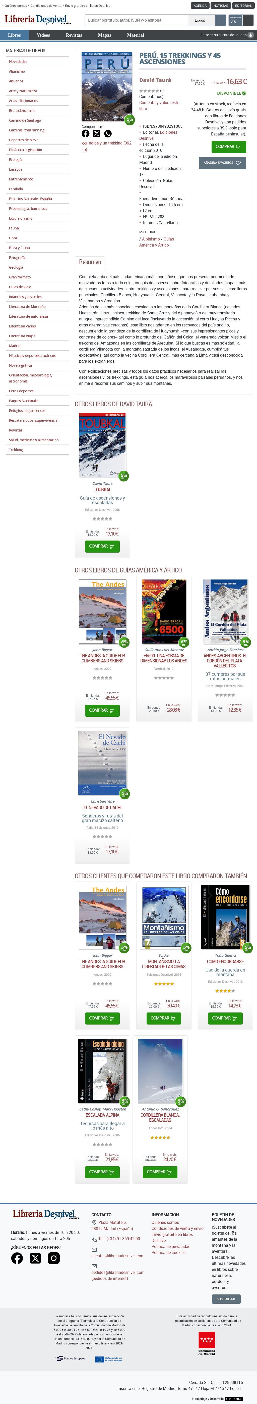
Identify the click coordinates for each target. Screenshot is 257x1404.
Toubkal (102, 489)
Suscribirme (226, 1299)
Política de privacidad (171, 1246)
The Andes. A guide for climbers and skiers (102, 658)
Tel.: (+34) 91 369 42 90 (115, 1238)
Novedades (18, 61)
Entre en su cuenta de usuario (227, 34)
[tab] (90, 263)
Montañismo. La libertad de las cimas (163, 964)
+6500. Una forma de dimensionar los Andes (163, 658)
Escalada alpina (102, 1115)
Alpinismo (151, 239)
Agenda (200, 5)
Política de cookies (168, 1252)
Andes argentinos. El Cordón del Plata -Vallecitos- (225, 660)
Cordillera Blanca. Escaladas (160, 1117)
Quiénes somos (16, 5)
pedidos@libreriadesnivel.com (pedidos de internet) (118, 1272)
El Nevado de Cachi (102, 807)
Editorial (243, 5)
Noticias (221, 5)
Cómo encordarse (225, 961)
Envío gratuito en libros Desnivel (88, 5)
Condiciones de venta (46, 5)
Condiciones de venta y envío (178, 1228)
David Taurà (155, 80)
